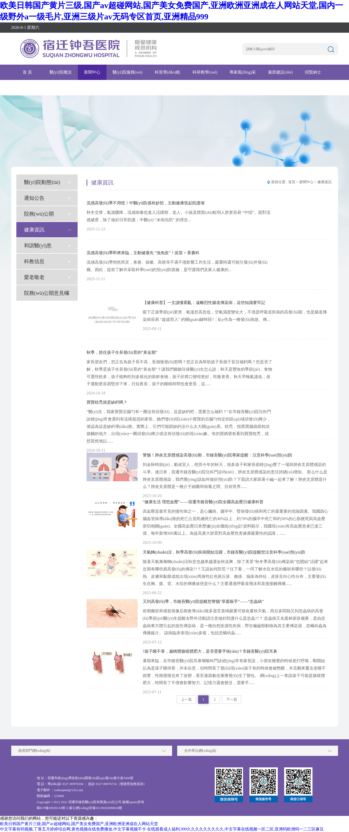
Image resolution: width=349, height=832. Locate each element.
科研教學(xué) (205, 72)
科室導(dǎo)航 (167, 72)
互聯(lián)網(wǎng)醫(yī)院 (75, 87)
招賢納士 (313, 72)
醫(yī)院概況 (61, 72)
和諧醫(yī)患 (38, 245)
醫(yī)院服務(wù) (127, 72)
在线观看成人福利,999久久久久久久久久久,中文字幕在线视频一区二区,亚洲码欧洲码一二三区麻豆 (235, 829)
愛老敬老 (34, 277)
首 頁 (27, 72)
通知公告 (34, 198)
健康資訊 (34, 229)
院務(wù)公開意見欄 (46, 293)
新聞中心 (92, 72)
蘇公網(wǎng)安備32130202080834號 (95, 808)
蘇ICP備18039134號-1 (52, 808)
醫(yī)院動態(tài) (42, 182)
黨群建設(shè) (280, 72)
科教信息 (34, 261)
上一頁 (186, 699)
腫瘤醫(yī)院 (28, 87)
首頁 (291, 182)
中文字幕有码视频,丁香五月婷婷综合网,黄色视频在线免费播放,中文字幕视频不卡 (73, 829)
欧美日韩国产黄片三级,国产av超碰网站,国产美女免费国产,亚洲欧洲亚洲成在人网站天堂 (79, 824)
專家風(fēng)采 (243, 72)
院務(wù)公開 (39, 214)
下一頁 (231, 699)
